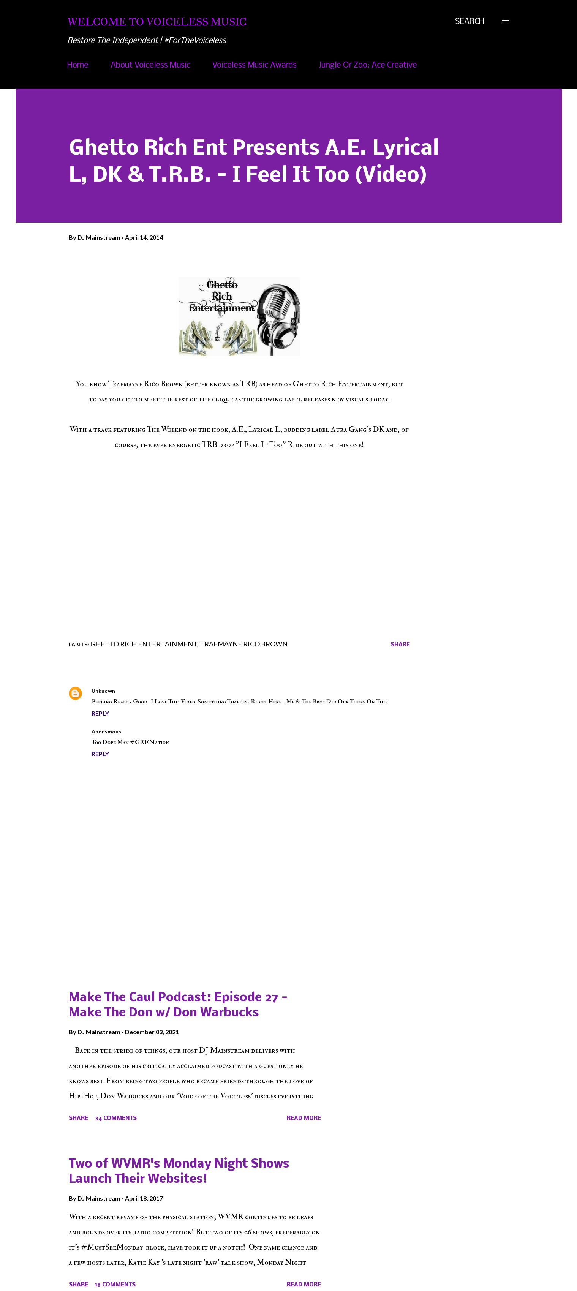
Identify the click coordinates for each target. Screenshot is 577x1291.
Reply (100, 713)
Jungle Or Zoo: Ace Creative (368, 65)
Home (78, 65)
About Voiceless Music (150, 65)
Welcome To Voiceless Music (157, 21)
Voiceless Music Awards (254, 65)
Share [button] (400, 645)
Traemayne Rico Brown (244, 644)
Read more (304, 1119)
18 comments (115, 1285)
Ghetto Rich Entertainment (143, 644)
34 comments (116, 1119)
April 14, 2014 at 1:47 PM (157, 731)
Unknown (103, 690)
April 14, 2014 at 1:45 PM (151, 690)
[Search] (469, 22)
